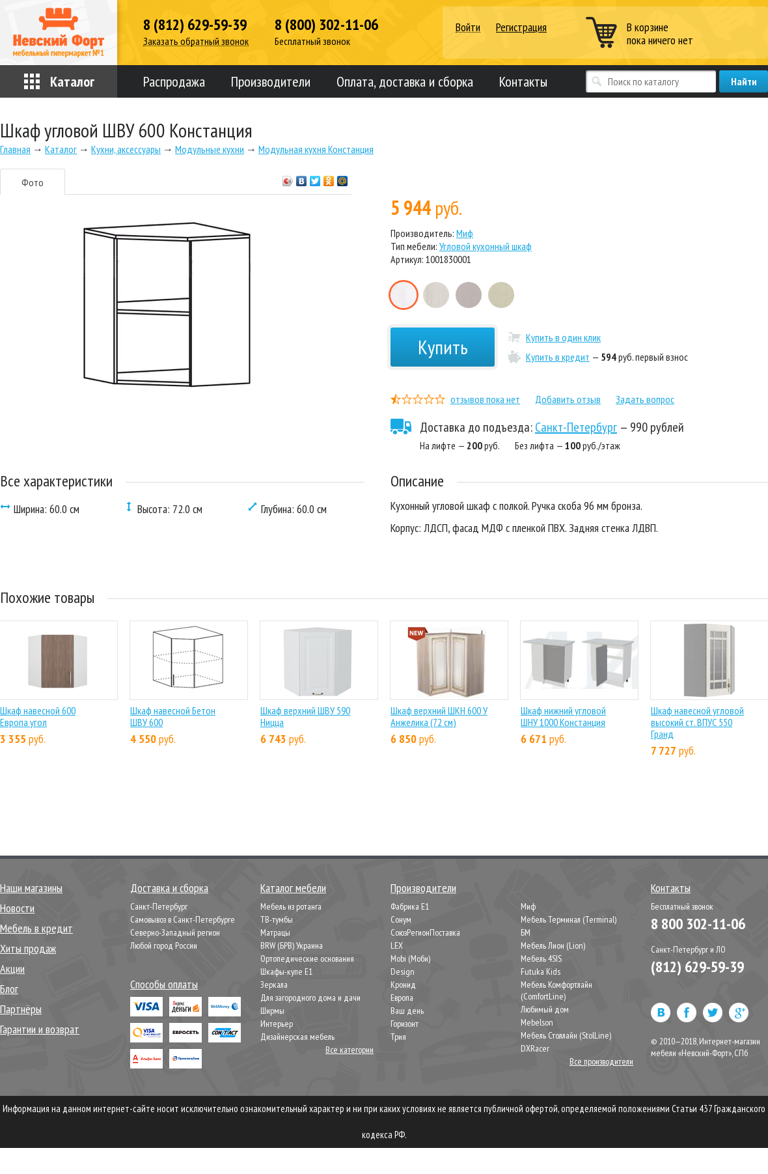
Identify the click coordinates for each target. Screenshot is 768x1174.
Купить (443, 346)
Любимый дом (545, 1009)
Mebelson (537, 1022)
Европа (402, 997)
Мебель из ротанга (291, 906)
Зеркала (274, 984)
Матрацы (275, 932)
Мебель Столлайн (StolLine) (566, 1035)
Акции (12, 968)
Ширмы (272, 1010)
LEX (397, 945)
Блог (9, 988)
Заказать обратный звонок (196, 41)
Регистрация (521, 27)
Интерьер (276, 1023)
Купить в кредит (558, 356)
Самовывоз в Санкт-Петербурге (182, 919)
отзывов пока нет (485, 399)
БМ (525, 932)
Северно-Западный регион (175, 932)
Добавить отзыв (568, 399)
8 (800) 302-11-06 (326, 24)
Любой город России (163, 945)
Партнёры (21, 1008)
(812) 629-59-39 (697, 967)
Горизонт (404, 1023)
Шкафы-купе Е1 (286, 971)
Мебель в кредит (36, 928)
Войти (468, 28)
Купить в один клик (563, 337)
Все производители (601, 1061)
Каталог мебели (293, 887)
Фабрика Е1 (410, 906)
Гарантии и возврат (39, 1029)
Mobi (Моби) (410, 958)
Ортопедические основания (307, 958)
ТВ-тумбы (276, 919)
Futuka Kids (540, 971)
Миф (464, 233)
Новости (17, 908)
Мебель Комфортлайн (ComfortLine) (556, 990)
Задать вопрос (645, 399)
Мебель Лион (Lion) (553, 945)
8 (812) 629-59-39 (195, 24)
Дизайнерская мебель (297, 1036)
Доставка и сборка (169, 887)
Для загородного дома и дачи (310, 997)
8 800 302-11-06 (698, 924)
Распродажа (174, 81)
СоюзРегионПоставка (425, 932)
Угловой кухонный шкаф (485, 246)
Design (403, 971)
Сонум (401, 919)
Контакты (523, 81)
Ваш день (407, 1010)
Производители (270, 81)
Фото (32, 182)
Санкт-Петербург (576, 427)
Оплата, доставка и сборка (404, 81)
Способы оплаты (164, 984)
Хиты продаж (28, 948)
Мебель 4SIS (541, 958)
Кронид (403, 984)
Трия (398, 1036)
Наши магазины (31, 887)
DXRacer (535, 1048)
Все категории (349, 1049)
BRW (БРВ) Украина (291, 945)
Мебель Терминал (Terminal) (568, 919)
